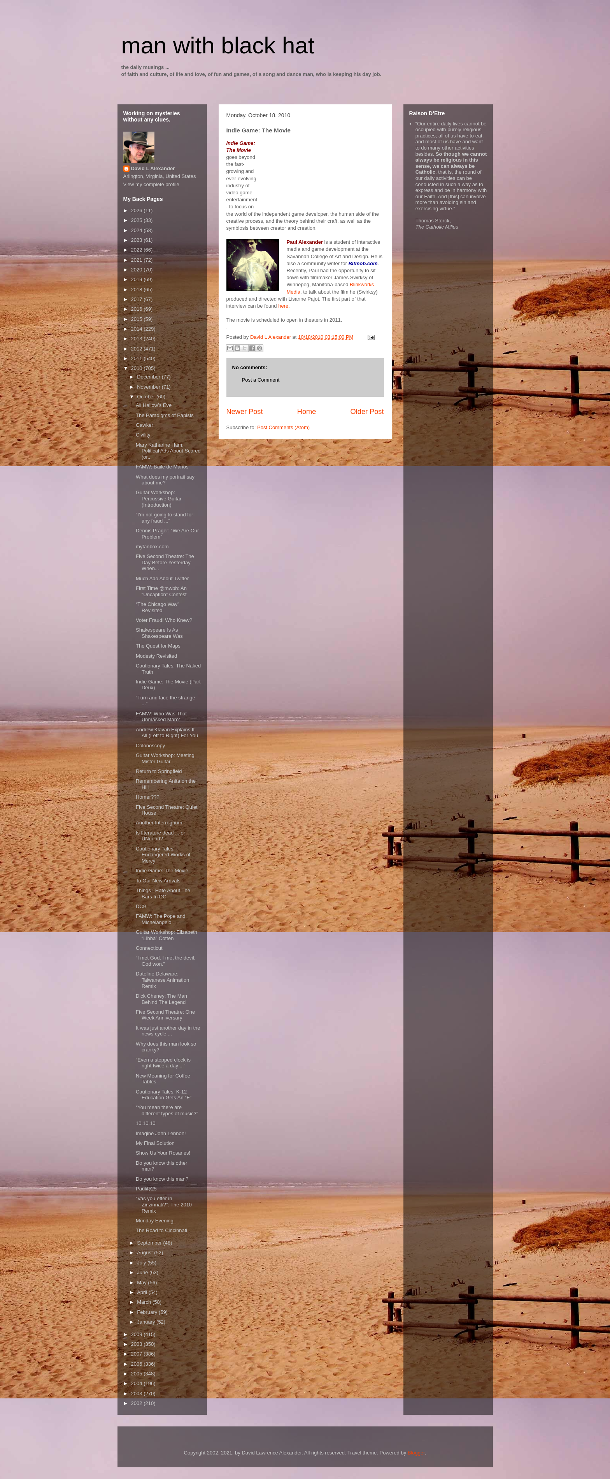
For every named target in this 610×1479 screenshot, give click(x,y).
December (149, 377)
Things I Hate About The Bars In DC (163, 893)
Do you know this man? (162, 1179)
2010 (137, 368)
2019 (137, 279)
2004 (137, 1383)
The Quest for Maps (158, 646)
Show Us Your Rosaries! (163, 1153)
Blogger (416, 1453)
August (145, 1252)
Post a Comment (261, 380)
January (146, 1322)
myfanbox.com (152, 546)
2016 (137, 309)
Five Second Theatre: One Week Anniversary (165, 1015)
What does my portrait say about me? (165, 480)
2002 (137, 1403)
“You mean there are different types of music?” (167, 1110)
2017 (137, 299)
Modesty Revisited (156, 656)
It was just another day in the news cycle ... (168, 1031)
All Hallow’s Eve (154, 405)
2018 (137, 289)
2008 (137, 1344)
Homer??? (148, 797)
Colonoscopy (150, 745)
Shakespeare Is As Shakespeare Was (159, 633)
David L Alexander (153, 168)
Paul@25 (146, 1189)
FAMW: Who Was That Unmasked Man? (161, 717)
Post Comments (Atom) (283, 427)
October (146, 397)
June (143, 1272)
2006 (137, 1364)
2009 (137, 1334)
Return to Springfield (159, 771)
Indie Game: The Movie (162, 870)
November (149, 387)
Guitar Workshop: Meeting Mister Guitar (165, 758)
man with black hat (218, 45)
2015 (137, 319)
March (144, 1302)
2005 (137, 1374)
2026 (137, 210)
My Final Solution (155, 1143)
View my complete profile (151, 184)
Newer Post (244, 412)
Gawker (144, 425)
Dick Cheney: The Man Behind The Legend (161, 999)
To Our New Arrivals (158, 881)
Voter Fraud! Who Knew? (164, 620)
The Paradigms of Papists (165, 415)
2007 (137, 1354)
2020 (137, 270)
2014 (137, 329)
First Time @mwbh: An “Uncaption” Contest (161, 591)
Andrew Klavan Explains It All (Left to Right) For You (167, 733)
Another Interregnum (159, 823)
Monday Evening (155, 1221)
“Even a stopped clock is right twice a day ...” (163, 1063)
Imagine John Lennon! (161, 1133)
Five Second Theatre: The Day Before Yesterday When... (165, 562)
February (148, 1312)
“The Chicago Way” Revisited (157, 607)
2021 (137, 260)
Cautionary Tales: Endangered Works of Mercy (163, 855)
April (143, 1292)
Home (306, 412)
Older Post (367, 412)
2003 (137, 1393)
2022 (137, 250)
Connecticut (149, 948)
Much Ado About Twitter (162, 578)
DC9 (141, 906)
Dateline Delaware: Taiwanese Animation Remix (162, 980)
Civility (143, 435)
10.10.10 (146, 1123)
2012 (137, 349)
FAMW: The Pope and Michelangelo (160, 919)
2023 (137, 240)
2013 (137, 339)
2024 (137, 230)
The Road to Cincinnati (161, 1230)
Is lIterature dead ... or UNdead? (160, 836)
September (150, 1243)
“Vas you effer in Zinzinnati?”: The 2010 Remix (164, 1204)
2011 (137, 358)
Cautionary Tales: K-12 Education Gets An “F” (163, 1095)
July (142, 1263)
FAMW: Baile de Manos (162, 467)
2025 (137, 220)
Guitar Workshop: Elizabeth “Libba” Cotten (166, 935)
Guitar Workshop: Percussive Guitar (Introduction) (159, 498)
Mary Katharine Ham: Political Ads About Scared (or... (168, 451)
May (142, 1282)
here (283, 306)
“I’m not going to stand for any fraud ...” (164, 518)
